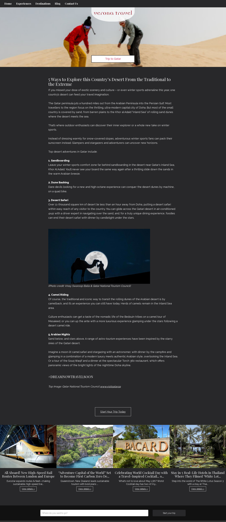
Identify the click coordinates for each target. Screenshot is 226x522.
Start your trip (169, 513)
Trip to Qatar (113, 58)
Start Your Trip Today (113, 411)
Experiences (23, 3)
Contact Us (71, 3)
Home (8, 3)
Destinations (42, 3)
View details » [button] (28, 489)
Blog (58, 3)
